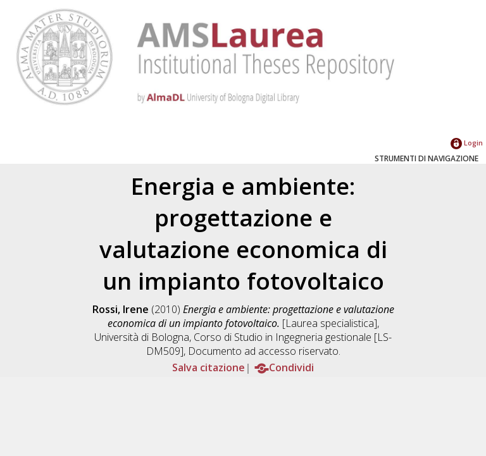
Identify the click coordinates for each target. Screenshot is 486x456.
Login (467, 142)
